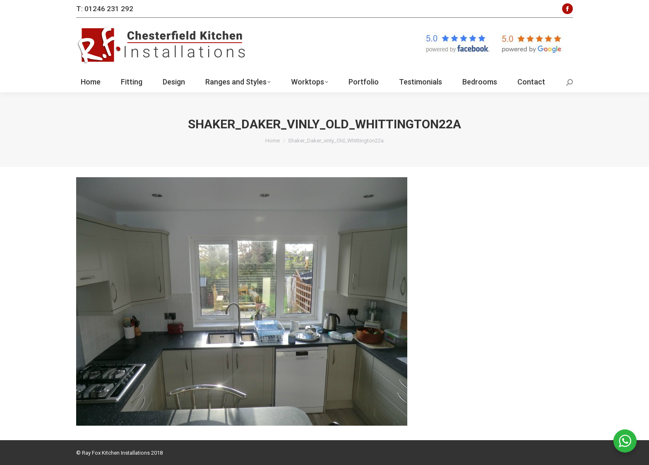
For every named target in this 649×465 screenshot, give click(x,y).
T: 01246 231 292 (104, 9)
